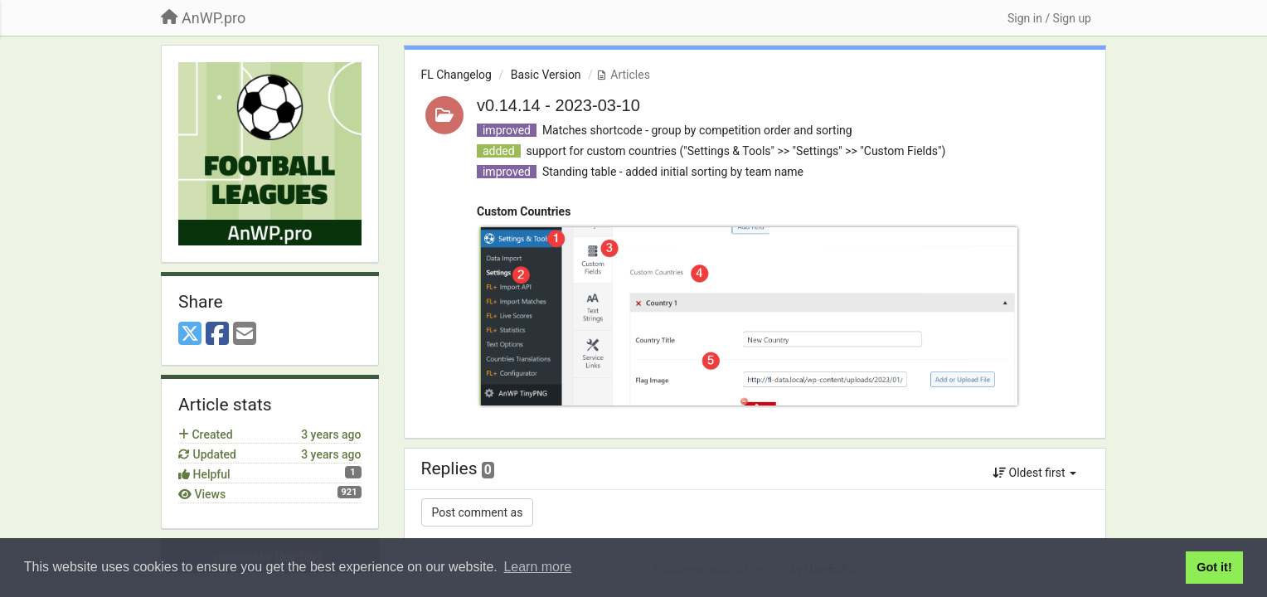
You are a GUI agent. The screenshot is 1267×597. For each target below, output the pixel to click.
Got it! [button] (1214, 567)
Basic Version (546, 74)
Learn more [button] (537, 567)
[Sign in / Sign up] (1049, 18)
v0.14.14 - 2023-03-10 (558, 105)
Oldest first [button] (1034, 472)
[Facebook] (217, 334)
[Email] (244, 334)
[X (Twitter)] (189, 334)
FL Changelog (456, 74)
